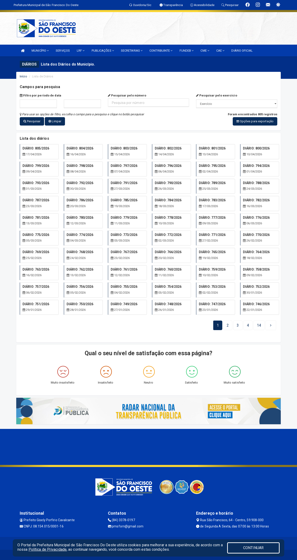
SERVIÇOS (63, 50)
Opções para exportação (255, 121)
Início (23, 76)
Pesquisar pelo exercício (216, 95)
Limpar (54, 121)
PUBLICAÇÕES (103, 50)
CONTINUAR (253, 548)
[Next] (259, 324)
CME (204, 50)
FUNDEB (187, 50)
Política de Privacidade (48, 549)
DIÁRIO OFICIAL (241, 50)
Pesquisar (31, 121)
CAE (220, 50)
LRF (81, 50)
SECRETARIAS (131, 50)
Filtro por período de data (40, 95)
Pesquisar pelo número (127, 95)
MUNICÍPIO (40, 50)
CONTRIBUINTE (160, 50)
